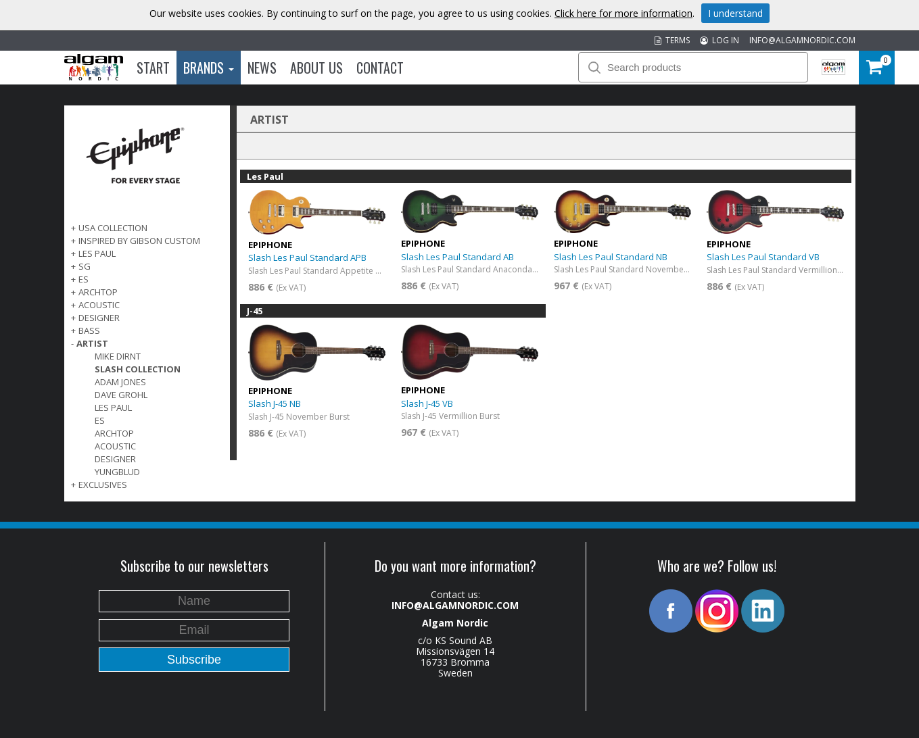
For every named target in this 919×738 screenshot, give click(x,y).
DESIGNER (99, 318)
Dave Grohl (121, 395)
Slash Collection (138, 369)
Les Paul (113, 407)
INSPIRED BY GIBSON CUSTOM (139, 241)
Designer (115, 459)
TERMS (672, 40)
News (262, 67)
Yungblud (117, 472)
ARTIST (92, 343)
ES (83, 279)
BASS (89, 330)
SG (84, 266)
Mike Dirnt (118, 356)
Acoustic (115, 446)
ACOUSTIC (99, 305)
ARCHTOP (98, 292)
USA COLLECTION (112, 228)
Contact (380, 67)
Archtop (114, 433)
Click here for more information (623, 13)
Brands (208, 67)
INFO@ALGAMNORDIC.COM (802, 40)
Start (153, 67)
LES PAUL (97, 253)
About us (316, 67)
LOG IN (719, 40)
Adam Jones (120, 382)
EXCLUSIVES (102, 484)
